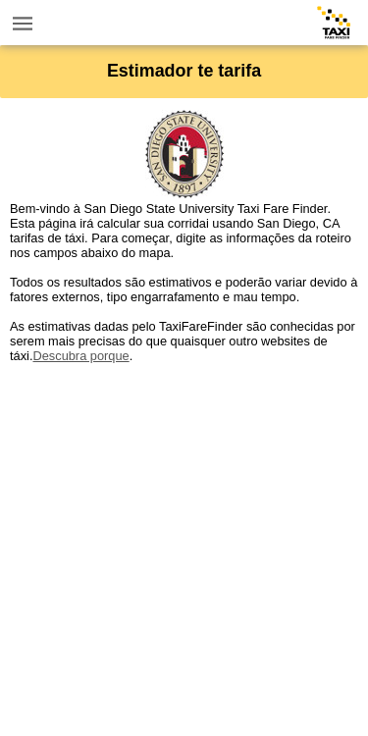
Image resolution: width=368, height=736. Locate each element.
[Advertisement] (184, 547)
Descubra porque (80, 355)
